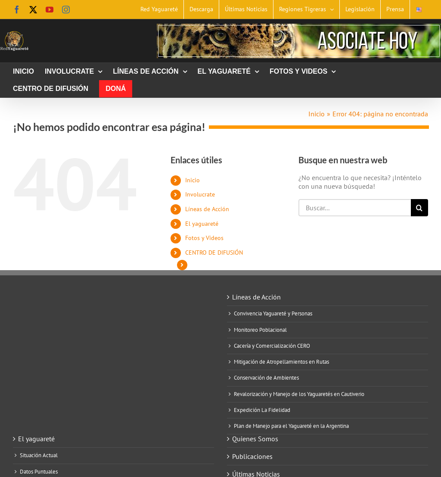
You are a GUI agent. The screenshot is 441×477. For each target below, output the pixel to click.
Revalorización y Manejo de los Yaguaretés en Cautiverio (299, 394)
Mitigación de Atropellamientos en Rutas (281, 362)
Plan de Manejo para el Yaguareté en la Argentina (291, 426)
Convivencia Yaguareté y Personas (273, 313)
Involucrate (200, 194)
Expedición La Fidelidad (262, 410)
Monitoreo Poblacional (260, 330)
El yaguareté (201, 224)
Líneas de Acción (207, 209)
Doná (198, 264)
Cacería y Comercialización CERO (272, 346)
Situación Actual (39, 455)
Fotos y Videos (204, 238)
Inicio (192, 180)
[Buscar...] (354, 207)
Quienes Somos (255, 438)
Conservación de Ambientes (266, 377)
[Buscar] (419, 207)
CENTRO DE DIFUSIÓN (214, 252)
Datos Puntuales (39, 471)
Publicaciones (252, 456)
